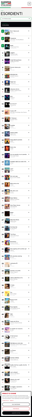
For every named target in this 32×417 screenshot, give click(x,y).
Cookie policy (5, 400)
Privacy (12, 400)
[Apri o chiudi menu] (29, 3)
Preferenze (16, 408)
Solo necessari (16, 404)
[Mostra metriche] (28, 103)
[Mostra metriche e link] (28, 31)
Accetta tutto (16, 413)
